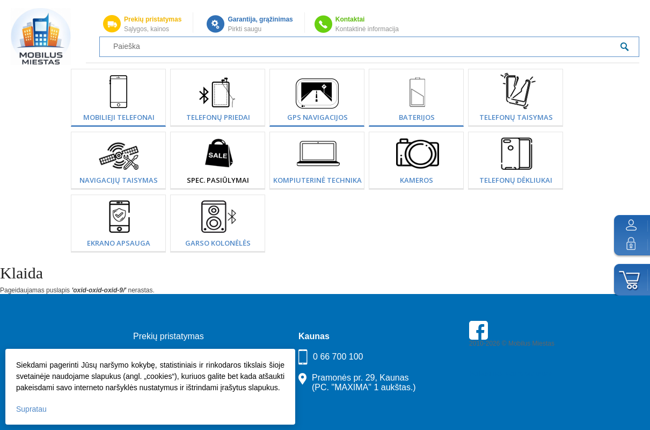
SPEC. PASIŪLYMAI (218, 180)
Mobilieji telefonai (119, 117)
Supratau (31, 409)
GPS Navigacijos (317, 117)
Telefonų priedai (218, 117)
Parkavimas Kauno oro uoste (510, 373)
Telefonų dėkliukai (515, 180)
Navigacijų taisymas (118, 180)
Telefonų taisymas (516, 117)
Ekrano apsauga (118, 243)
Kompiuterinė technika (317, 180)
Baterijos (417, 117)
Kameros (416, 180)
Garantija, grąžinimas (260, 19)
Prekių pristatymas (152, 19)
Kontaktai (350, 19)
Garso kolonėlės (218, 243)
